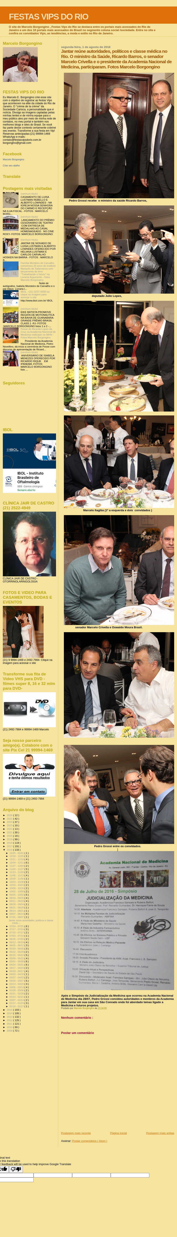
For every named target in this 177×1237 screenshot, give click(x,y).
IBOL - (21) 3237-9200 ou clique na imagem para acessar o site (35, 294)
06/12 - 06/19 (17, 942)
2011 (10, 1023)
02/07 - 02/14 (17, 1000)
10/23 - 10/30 (17, 882)
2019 (10, 839)
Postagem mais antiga (160, 1133)
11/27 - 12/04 (17, 866)
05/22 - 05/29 (17, 952)
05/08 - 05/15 (17, 958)
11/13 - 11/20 (17, 872)
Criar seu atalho (11, 165)
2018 (10, 842)
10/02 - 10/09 (17, 891)
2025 (10, 818)
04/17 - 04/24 (17, 968)
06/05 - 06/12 (17, 945)
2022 (10, 828)
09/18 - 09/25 (17, 898)
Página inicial (118, 1133)
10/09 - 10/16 (17, 888)
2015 (10, 1009)
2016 (10, 849)
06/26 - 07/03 (17, 939)
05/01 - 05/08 (17, 961)
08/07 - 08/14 (17, 914)
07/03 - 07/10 (17, 935)
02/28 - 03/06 (17, 990)
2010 (10, 1027)
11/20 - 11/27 (17, 869)
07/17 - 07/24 (17, 929)
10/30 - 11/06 (17, 878)
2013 (10, 1016)
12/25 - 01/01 (17, 853)
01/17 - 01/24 (17, 1003)
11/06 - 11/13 (17, 875)
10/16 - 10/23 (17, 885)
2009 (10, 1030)
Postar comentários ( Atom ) (89, 1141)
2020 (10, 835)
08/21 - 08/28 (17, 907)
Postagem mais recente (76, 1133)
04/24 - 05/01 (17, 964)
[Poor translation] (16, 1169)
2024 (10, 821)
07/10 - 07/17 (17, 932)
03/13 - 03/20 (17, 984)
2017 (10, 846)
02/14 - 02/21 (17, 997)
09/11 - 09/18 (17, 901)
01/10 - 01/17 (17, 1006)
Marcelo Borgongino (13, 159)
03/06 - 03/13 (17, 987)
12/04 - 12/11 (17, 862)
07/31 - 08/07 (17, 917)
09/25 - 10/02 (17, 894)
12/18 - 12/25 (17, 856)
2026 (10, 815)
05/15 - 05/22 (17, 955)
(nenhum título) (29, 193)
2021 (10, 832)
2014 (10, 1013)
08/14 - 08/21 (17, 911)
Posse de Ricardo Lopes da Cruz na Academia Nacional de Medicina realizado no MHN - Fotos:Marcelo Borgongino (38, 333)
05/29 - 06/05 (17, 948)
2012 (10, 1020)
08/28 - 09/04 (17, 904)
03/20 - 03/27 (17, 980)
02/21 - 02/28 (17, 993)
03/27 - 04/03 (17, 977)
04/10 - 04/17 (17, 971)
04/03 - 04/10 (17, 974)
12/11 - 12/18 (17, 859)
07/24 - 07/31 (17, 926)
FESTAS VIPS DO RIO (48, 16)
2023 (10, 825)
